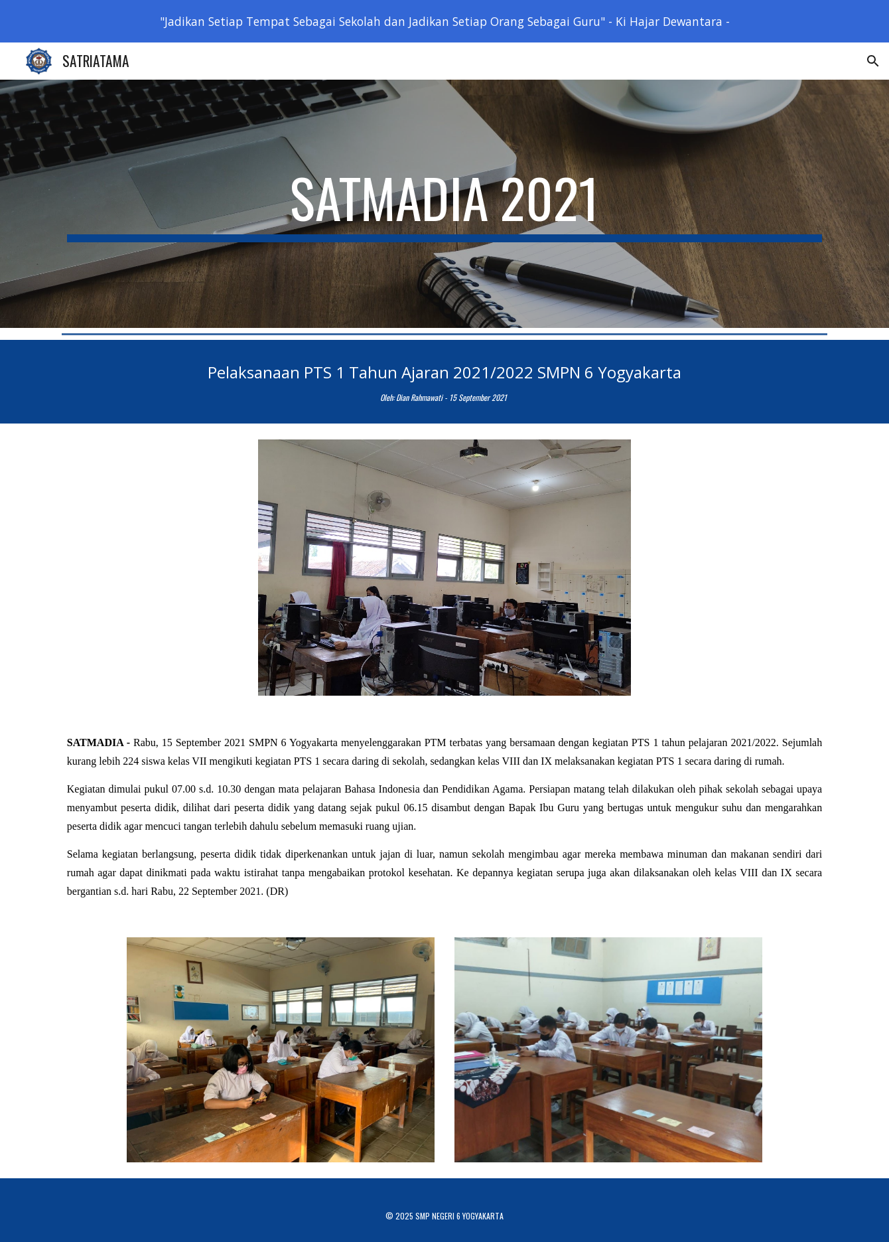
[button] (873, 61)
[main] (444, 204)
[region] (444, 21)
